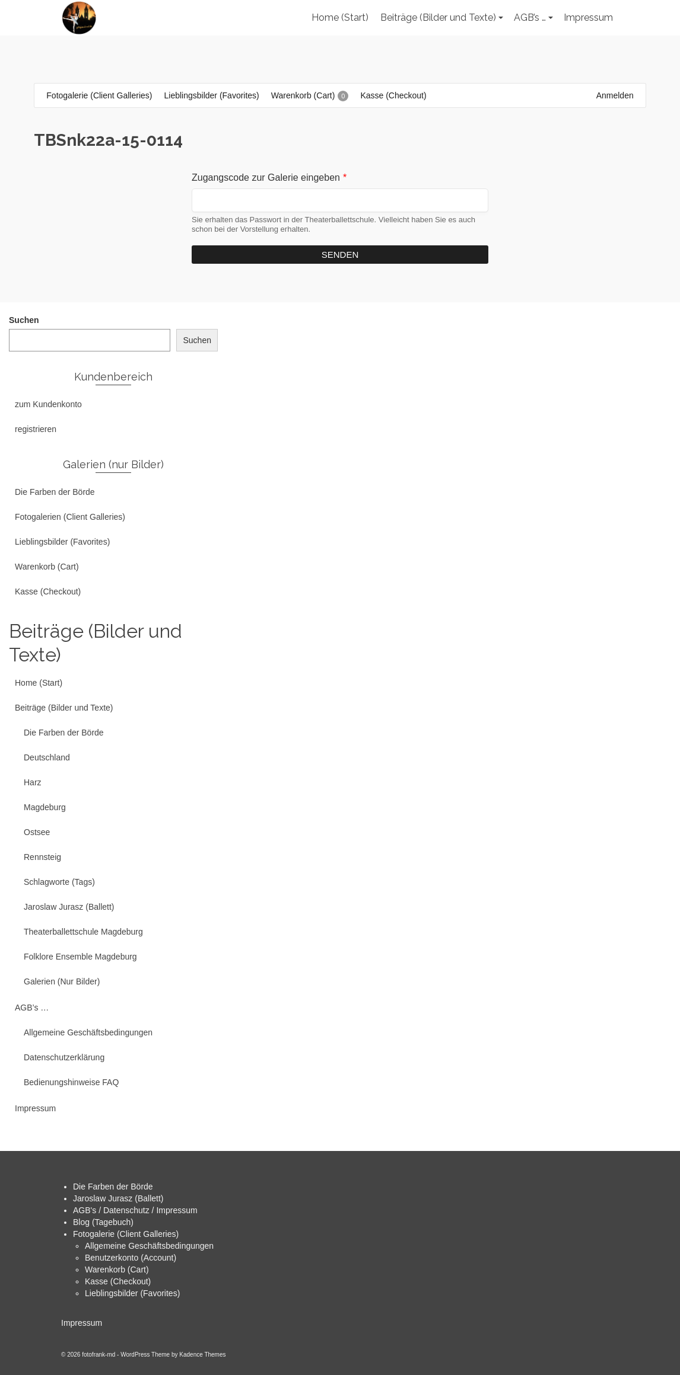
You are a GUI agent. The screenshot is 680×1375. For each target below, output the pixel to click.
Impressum (81, 1323)
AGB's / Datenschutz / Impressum (135, 1210)
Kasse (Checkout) (118, 1281)
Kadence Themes (202, 1354)
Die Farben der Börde (113, 1186)
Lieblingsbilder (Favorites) (132, 1293)
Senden (340, 255)
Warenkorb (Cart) (117, 1269)
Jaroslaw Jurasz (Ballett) (118, 1198)
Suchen (24, 320)
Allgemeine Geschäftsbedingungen (149, 1246)
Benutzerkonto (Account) (130, 1257)
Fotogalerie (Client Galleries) (126, 1234)
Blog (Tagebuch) (103, 1222)
